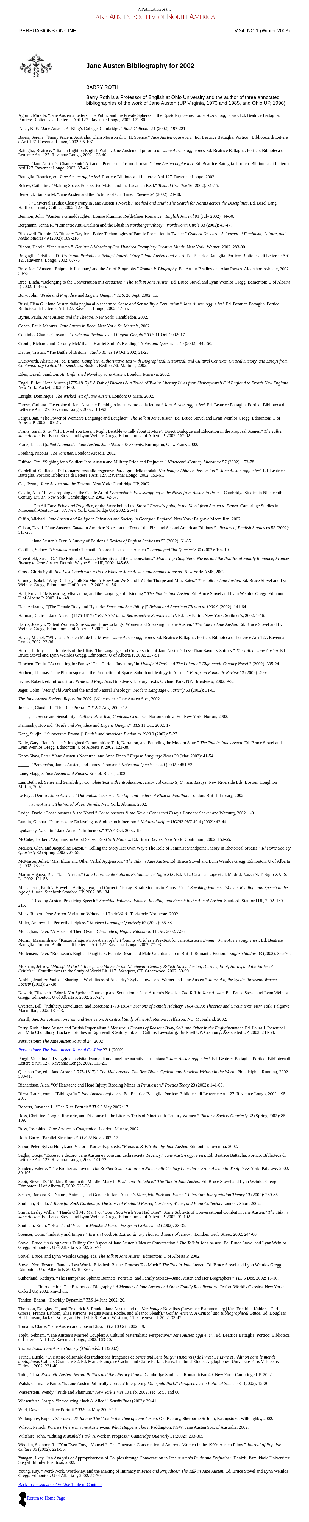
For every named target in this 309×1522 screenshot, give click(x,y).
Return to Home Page (46, 1498)
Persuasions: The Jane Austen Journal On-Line (60, 1050)
